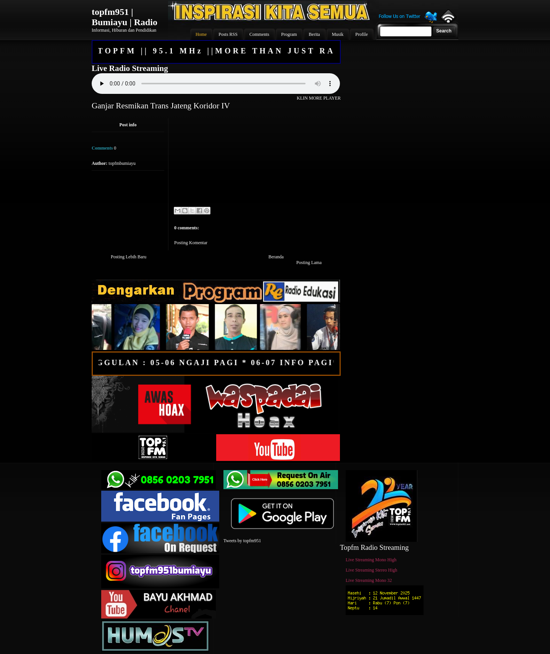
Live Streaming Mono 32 (369, 580)
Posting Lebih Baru (128, 256)
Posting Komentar (190, 242)
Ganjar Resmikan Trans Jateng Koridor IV (161, 105)
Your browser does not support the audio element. (216, 83)
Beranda (276, 256)
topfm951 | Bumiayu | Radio (124, 17)
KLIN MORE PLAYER (319, 98)
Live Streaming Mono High (371, 559)
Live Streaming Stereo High (371, 570)
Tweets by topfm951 (242, 540)
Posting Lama (309, 262)
